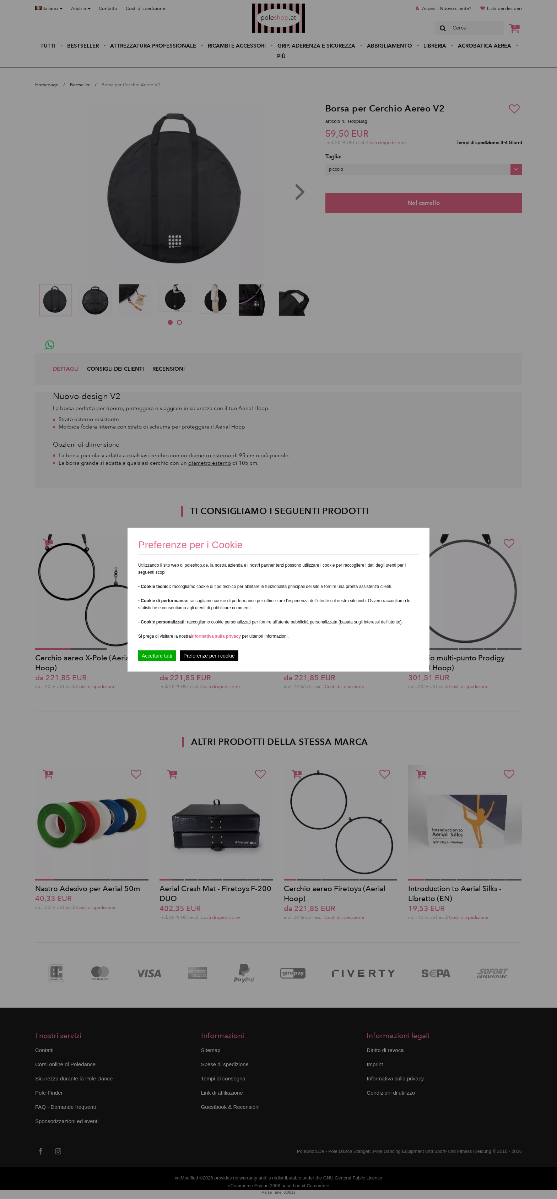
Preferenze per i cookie (209, 655)
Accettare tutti (157, 655)
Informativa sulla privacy (216, 635)
